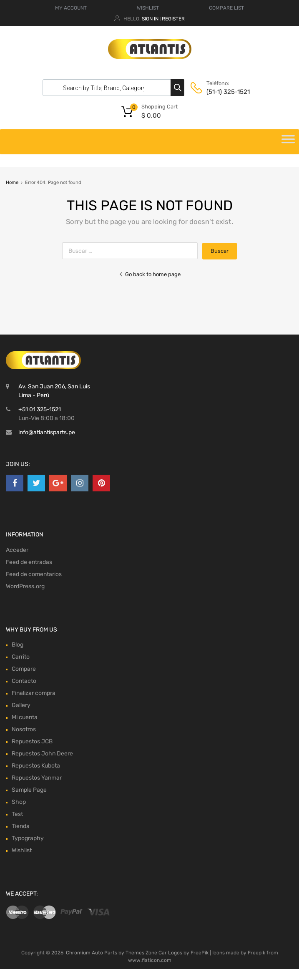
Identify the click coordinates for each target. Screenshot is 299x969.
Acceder (17, 550)
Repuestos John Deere (42, 753)
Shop (19, 801)
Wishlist (22, 850)
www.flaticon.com (149, 960)
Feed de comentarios (34, 574)
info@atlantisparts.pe (46, 432)
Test (17, 814)
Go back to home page (150, 274)
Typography (28, 838)
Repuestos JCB (32, 741)
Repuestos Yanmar (37, 777)
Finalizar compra (33, 693)
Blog (17, 644)
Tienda (21, 826)
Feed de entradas (29, 562)
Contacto (24, 681)
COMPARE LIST (226, 8)
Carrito (21, 656)
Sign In (150, 19)
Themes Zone (141, 953)
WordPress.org (25, 586)
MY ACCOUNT (71, 8)
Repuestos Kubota (36, 765)
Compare (24, 668)
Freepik (256, 953)
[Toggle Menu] (288, 141)
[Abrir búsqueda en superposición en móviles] (111, 87)
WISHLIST (148, 8)
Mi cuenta (25, 717)
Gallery (21, 705)
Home (12, 182)
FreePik (200, 953)
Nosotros (24, 729)
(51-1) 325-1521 (226, 92)
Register (173, 19)
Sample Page (29, 789)
